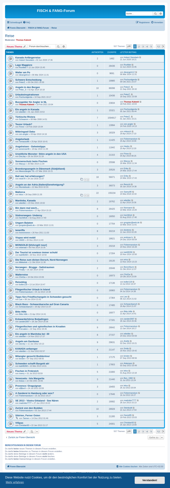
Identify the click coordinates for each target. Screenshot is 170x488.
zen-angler (128, 124)
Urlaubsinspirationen (27, 94)
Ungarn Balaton (24, 222)
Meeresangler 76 (26, 171)
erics (126, 259)
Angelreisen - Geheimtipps (30, 146)
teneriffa (20, 230)
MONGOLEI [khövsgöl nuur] (31, 245)
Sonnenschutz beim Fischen (31, 161)
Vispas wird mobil (25, 237)
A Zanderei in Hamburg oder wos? (34, 393)
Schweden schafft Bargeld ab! (32, 363)
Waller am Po (22, 72)
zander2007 (24, 321)
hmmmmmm (24, 233)
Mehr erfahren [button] (15, 482)
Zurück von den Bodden (29, 408)
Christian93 (24, 425)
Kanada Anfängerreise (28, 57)
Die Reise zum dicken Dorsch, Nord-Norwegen (41, 259)
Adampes (128, 363)
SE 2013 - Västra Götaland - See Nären (37, 400)
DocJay (22, 156)
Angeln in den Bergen (27, 87)
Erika (126, 168)
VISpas (19, 422)
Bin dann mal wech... (27, 208)
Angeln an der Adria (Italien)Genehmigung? (39, 184)
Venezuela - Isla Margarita (29, 378)
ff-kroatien (23, 329)
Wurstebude (24, 187)
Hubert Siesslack (26, 60)
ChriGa (22, 277)
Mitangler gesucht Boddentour (32, 356)
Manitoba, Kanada (25, 200)
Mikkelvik (23, 262)
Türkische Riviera (25, 116)
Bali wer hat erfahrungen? (30, 176)
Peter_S (22, 90)
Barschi (127, 184)
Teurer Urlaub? (23, 124)
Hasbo (127, 146)
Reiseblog (21, 282)
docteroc (127, 230)
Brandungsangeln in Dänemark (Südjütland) (40, 168)
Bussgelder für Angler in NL (31, 102)
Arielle (126, 341)
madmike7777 (25, 403)
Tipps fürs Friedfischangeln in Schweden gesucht (43, 297)
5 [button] (151, 46)
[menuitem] (26, 22)
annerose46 (24, 149)
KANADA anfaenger (26, 348)
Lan (20, 299)
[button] (129, 46)
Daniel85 (128, 415)
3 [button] (143, 46)
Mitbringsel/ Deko (25, 131)
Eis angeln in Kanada (27, 109)
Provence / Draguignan (28, 385)
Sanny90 (128, 192)
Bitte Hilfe (21, 311)
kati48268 (23, 255)
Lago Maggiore (23, 65)
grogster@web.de (27, 225)
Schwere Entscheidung (28, 79)
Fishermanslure (131, 139)
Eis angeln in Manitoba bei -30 (32, 334)
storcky (22, 344)
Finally (22, 270)
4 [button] (147, 46)
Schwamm (23, 119)
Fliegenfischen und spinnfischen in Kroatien (40, 326)
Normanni (128, 208)
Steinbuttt (128, 408)
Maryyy (22, 164)
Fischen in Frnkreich (27, 371)
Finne (21, 127)
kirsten (22, 359)
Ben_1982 (128, 378)
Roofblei (22, 67)
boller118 (23, 284)
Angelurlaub (22, 139)
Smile (126, 348)
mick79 (22, 178)
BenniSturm (129, 267)
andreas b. (128, 237)
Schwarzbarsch (26, 307)
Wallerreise (21, 274)
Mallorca (20, 192)
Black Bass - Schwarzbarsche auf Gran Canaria (42, 304)
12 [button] (158, 46)
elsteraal (23, 247)
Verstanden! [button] (149, 480)
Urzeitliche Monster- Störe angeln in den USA (41, 154)
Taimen (26, 418)
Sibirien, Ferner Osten (27, 415)
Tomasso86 (24, 141)
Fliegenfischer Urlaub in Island (32, 289)
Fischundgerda (130, 79)
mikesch (127, 131)
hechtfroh (23, 218)
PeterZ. (22, 82)
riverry (22, 373)
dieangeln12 (24, 75)
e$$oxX (22, 388)
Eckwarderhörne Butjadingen (31, 319)
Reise (9, 36)
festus (21, 381)
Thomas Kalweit (23, 40)
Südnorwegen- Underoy (28, 215)
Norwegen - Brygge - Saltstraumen (34, 267)
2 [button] (139, 46)
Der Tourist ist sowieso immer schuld (36, 252)
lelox (21, 194)
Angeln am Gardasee (27, 341)
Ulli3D (21, 240)
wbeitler (22, 112)
